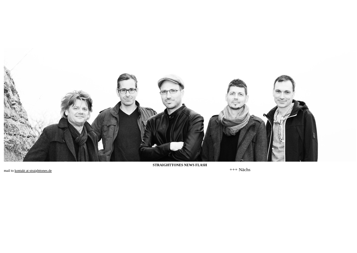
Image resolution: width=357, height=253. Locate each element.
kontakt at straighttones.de (33, 171)
